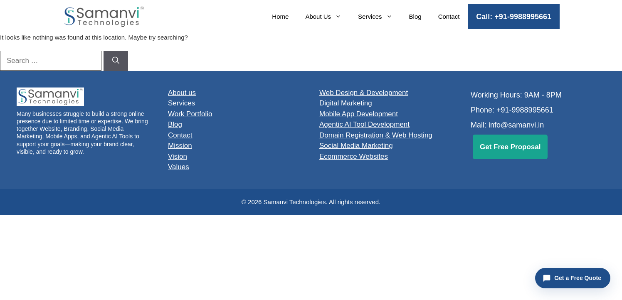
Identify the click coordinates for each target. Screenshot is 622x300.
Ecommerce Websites (353, 156)
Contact (449, 16)
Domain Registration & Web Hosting (375, 135)
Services (379, 16)
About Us (327, 16)
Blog (415, 16)
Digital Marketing (345, 103)
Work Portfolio (190, 114)
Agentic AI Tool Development (364, 124)
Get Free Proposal (510, 147)
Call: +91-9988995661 (513, 16)
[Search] (116, 61)
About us (182, 93)
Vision (177, 156)
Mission (180, 146)
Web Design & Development (363, 93)
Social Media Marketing (356, 146)
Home (280, 16)
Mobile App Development (358, 114)
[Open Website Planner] (572, 278)
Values (178, 167)
